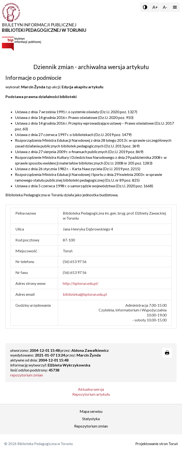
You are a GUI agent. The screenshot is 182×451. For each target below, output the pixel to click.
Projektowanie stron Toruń (156, 444)
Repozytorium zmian (91, 426)
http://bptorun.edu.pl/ (80, 283)
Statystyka (91, 418)
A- (165, 7)
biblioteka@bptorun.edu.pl (85, 294)
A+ (155, 7)
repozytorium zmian (26, 375)
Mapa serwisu (91, 411)
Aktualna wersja (91, 389)
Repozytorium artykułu (91, 394)
